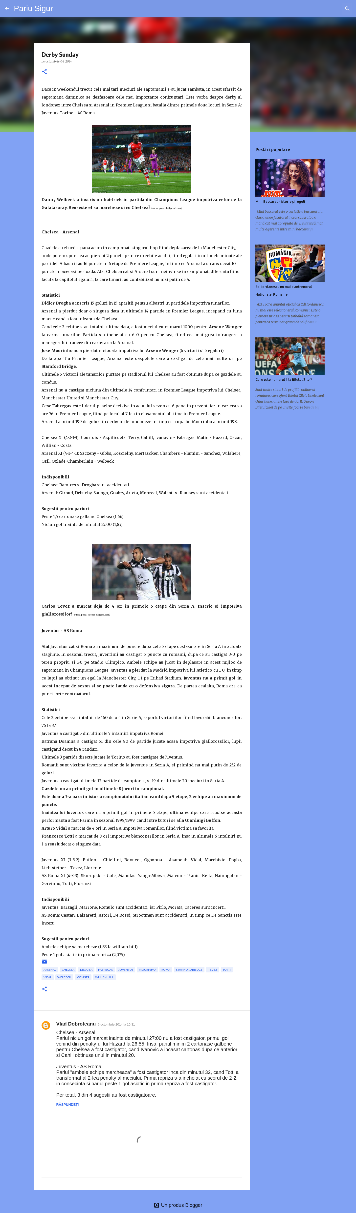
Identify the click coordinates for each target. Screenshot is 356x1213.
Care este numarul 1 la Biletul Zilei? (283, 380)
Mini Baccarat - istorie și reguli (280, 202)
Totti (227, 969)
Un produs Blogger (178, 1205)
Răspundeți (67, 1105)
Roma (165, 969)
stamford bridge (189, 969)
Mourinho (147, 969)
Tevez (212, 969)
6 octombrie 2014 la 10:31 (116, 1024)
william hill (104, 977)
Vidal (48, 977)
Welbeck (64, 977)
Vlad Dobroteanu (76, 1024)
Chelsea (68, 969)
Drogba (86, 969)
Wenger (83, 977)
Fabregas (105, 969)
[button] (44, 72)
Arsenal (50, 969)
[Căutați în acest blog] (326, 9)
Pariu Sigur (33, 8)
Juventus (125, 969)
